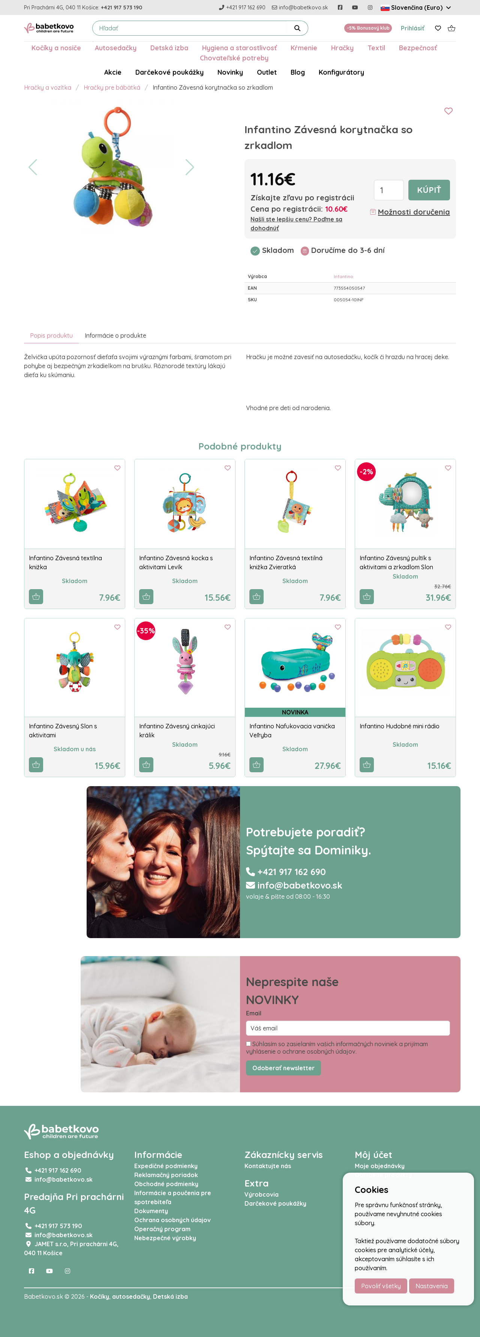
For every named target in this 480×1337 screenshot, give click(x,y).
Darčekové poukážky (169, 72)
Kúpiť (429, 190)
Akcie (113, 72)
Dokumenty (151, 1211)
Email (253, 1013)
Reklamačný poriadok (166, 1175)
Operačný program (162, 1229)
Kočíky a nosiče (56, 48)
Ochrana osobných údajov (172, 1220)
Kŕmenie (304, 48)
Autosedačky (115, 48)
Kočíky (99, 1296)
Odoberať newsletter (283, 1068)
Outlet (267, 72)
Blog (298, 72)
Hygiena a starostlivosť (239, 48)
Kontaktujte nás (267, 1166)
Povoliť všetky (381, 1286)
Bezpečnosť (418, 48)
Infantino (343, 276)
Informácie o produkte (115, 335)
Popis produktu (51, 335)
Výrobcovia (261, 1194)
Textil (376, 48)
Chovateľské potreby (234, 58)
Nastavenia (432, 1286)
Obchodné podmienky (166, 1184)
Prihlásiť (412, 28)
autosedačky (131, 1296)
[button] (33, 167)
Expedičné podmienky (166, 1166)
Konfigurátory (341, 72)
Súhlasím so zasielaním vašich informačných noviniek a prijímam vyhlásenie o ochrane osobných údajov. (337, 1047)
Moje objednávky (380, 1166)
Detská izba (169, 48)
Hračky (342, 48)
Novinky (230, 72)
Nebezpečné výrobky (165, 1238)
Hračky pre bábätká (112, 87)
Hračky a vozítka (47, 87)
